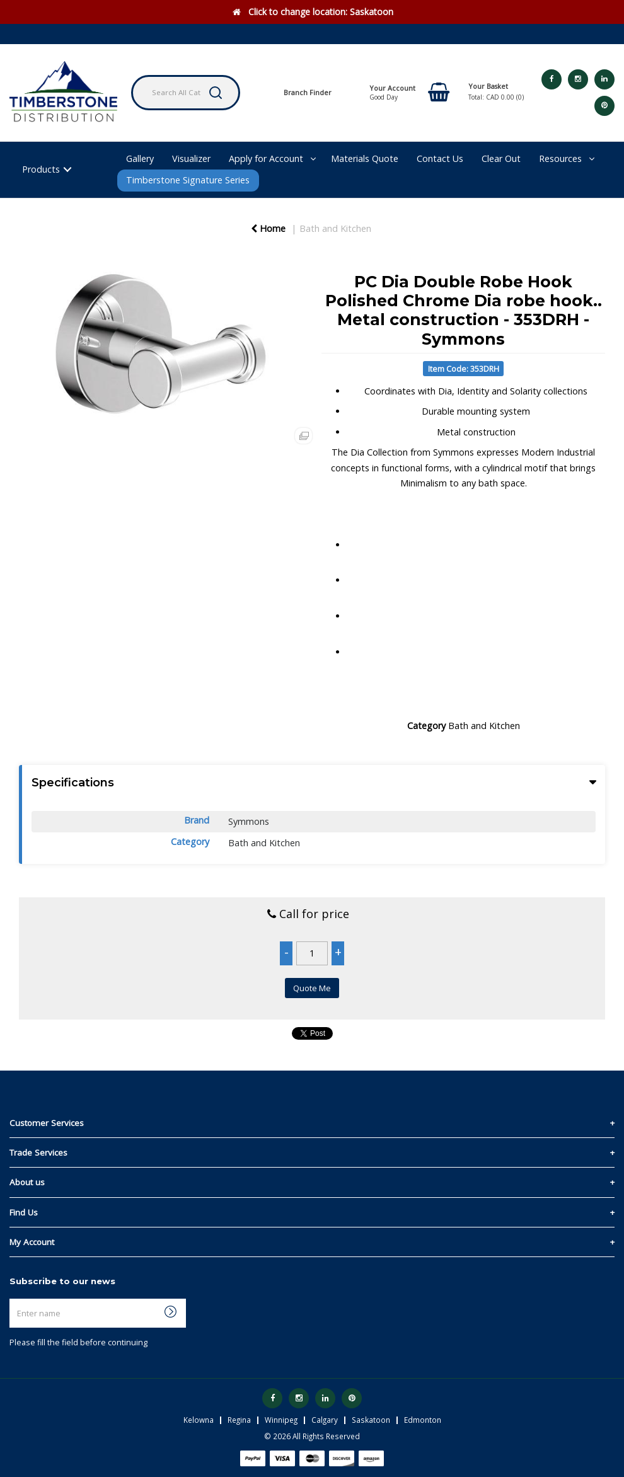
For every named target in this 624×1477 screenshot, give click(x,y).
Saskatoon (371, 1420)
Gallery (140, 158)
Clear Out (501, 158)
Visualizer (191, 158)
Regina (239, 1420)
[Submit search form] (215, 93)
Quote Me (312, 988)
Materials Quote (364, 158)
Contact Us (440, 158)
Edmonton (422, 1420)
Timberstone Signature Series (188, 180)
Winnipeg (281, 1420)
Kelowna (198, 1420)
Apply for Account (266, 158)
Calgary (324, 1420)
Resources (560, 158)
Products (41, 169)
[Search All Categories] (185, 92)
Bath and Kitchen (335, 228)
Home (268, 228)
